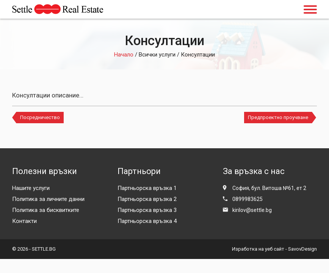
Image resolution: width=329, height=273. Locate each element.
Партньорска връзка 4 (147, 221)
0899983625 (247, 199)
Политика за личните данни (48, 199)
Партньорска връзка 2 (147, 199)
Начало (123, 54)
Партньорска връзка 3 (147, 210)
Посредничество (40, 117)
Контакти (24, 221)
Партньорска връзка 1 (147, 188)
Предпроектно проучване (278, 117)
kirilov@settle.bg (252, 210)
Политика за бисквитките (45, 210)
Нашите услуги (31, 188)
